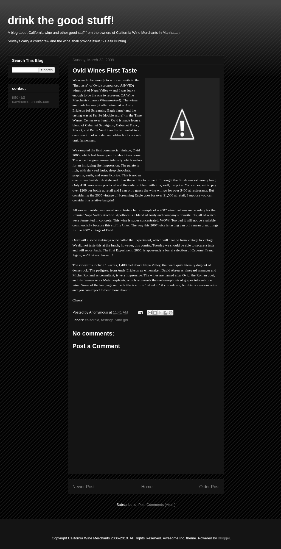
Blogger (224, 538)
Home (147, 486)
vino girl (122, 320)
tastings (107, 320)
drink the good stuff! (61, 20)
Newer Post (83, 486)
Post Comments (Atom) (156, 505)
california (92, 320)
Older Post (209, 486)
